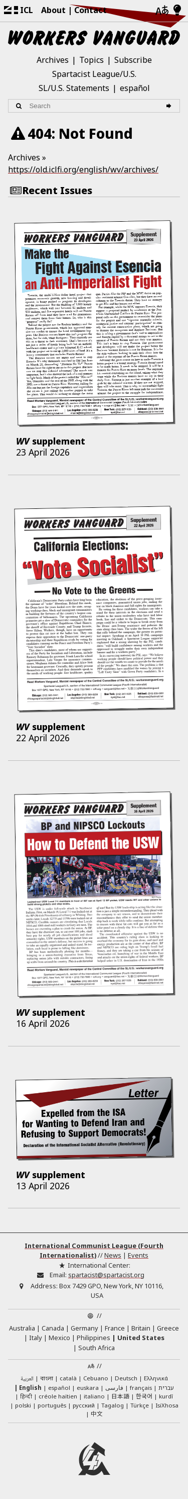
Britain (140, 1328)
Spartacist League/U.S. (94, 73)
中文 (97, 1413)
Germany (84, 1328)
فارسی (114, 1387)
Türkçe (139, 1405)
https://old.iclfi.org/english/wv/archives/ (83, 169)
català (68, 1378)
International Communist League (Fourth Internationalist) (94, 1250)
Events (138, 1255)
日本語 (120, 1396)
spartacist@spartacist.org (106, 1274)
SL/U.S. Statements (74, 88)
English (30, 1387)
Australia (22, 1328)
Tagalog (112, 1405)
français (141, 1387)
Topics (91, 59)
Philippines (93, 1337)
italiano (94, 1396)
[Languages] (162, 11)
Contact (90, 10)
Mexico (59, 1337)
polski (23, 1405)
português (52, 1405)
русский (84, 1405)
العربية (27, 1379)
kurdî (166, 1396)
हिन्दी (26, 1396)
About (53, 10)
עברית (166, 1387)
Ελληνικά (156, 1378)
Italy (35, 1337)
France (115, 1328)
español (135, 88)
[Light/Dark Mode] (177, 10)
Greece (168, 1328)
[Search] (170, 106)
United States (140, 1337)
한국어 (144, 1396)
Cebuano (95, 1378)
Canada (53, 1328)
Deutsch (126, 1378)
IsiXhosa (166, 1405)
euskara (88, 1387)
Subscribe (133, 59)
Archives (53, 59)
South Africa (96, 1347)
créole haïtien (58, 1396)
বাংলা (46, 1379)
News (112, 1255)
